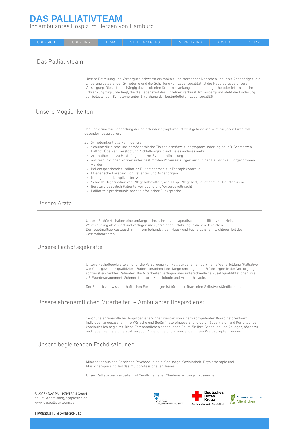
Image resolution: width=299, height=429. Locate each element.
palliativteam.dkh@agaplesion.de (60, 398)
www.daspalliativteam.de (54, 402)
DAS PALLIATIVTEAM (76, 19)
